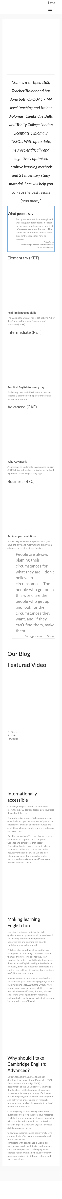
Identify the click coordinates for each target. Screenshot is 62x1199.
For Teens (12, 732)
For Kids (11, 735)
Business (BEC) (20, 481)
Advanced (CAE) (22, 406)
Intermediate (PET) (24, 332)
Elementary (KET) (23, 257)
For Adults (12, 738)
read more (30, 200)
